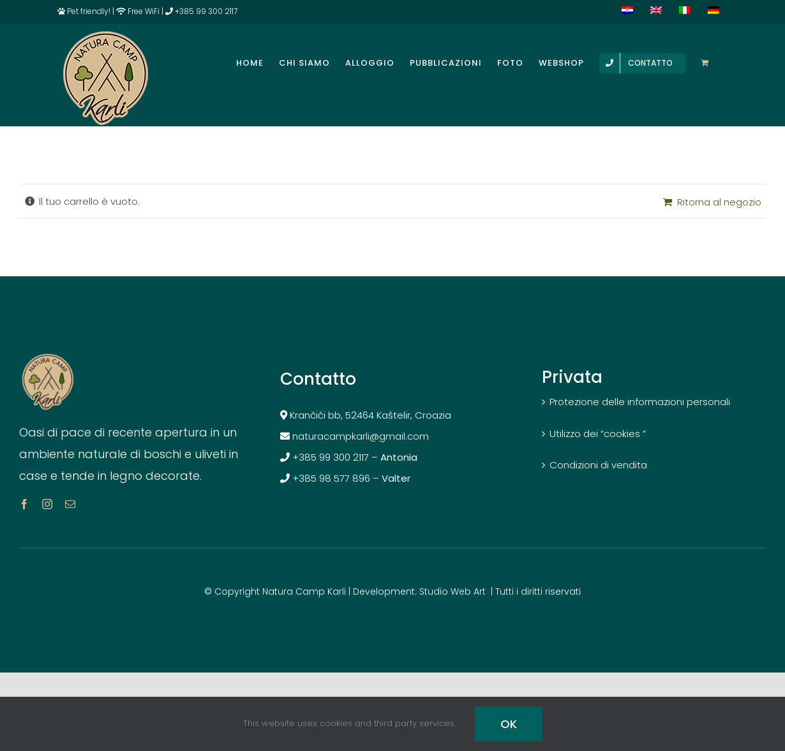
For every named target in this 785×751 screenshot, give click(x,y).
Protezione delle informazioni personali (640, 401)
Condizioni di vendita (598, 465)
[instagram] (47, 504)
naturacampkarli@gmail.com (363, 436)
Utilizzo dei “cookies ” (598, 433)
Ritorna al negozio (719, 202)
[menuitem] (627, 11)
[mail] (70, 504)
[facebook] (24, 504)
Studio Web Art (452, 591)
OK (508, 724)
